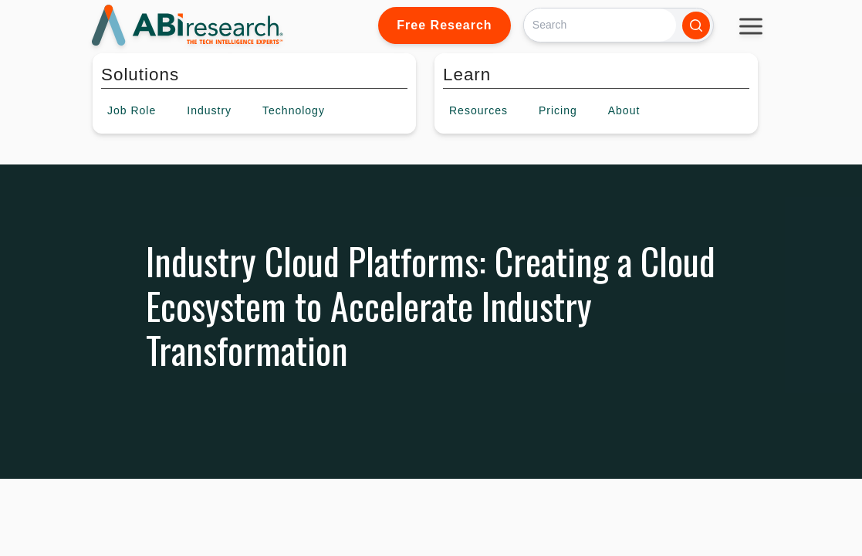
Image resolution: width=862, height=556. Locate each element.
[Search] (600, 25)
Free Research (444, 25)
